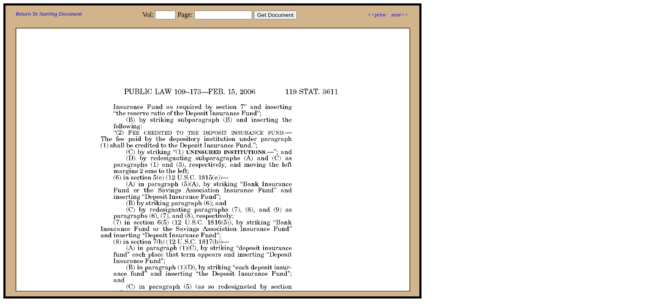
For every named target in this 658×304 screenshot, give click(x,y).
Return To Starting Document (49, 14)
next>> (400, 14)
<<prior (376, 14)
